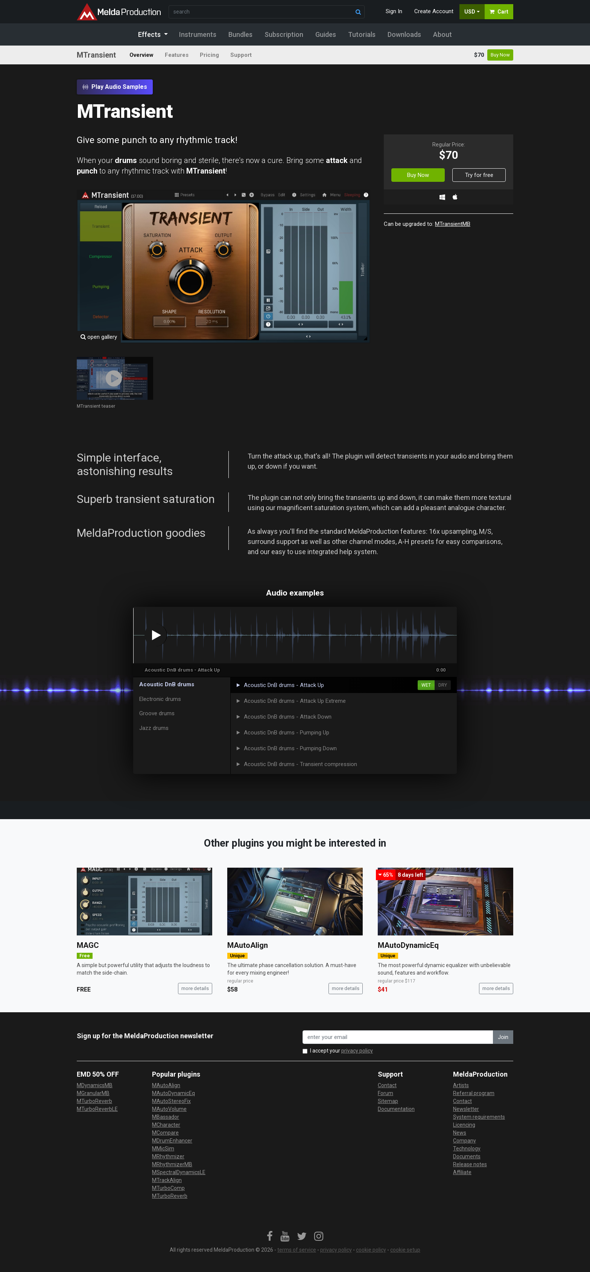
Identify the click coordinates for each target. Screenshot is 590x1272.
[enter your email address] (398, 1037)
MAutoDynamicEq (408, 945)
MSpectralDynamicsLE (178, 1172)
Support (241, 55)
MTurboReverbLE (97, 1109)
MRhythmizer (168, 1156)
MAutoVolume (169, 1109)
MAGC (88, 945)
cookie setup (405, 1250)
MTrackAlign (167, 1180)
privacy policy (357, 1051)
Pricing (209, 55)
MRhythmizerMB (172, 1164)
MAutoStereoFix (171, 1101)
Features (177, 55)
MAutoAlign (247, 945)
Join (503, 1037)
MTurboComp (168, 1188)
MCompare (165, 1133)
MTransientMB (452, 224)
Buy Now (500, 55)
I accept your (341, 1051)
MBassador (165, 1117)
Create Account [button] (433, 11)
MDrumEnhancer (172, 1141)
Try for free (479, 175)
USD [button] (469, 12)
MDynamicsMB (95, 1085)
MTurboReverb (94, 1101)
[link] (270, 1236)
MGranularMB (93, 1093)
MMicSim (163, 1149)
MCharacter (166, 1125)
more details (195, 988)
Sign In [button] (394, 11)
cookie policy (371, 1250)
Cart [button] (499, 12)
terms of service (296, 1250)
